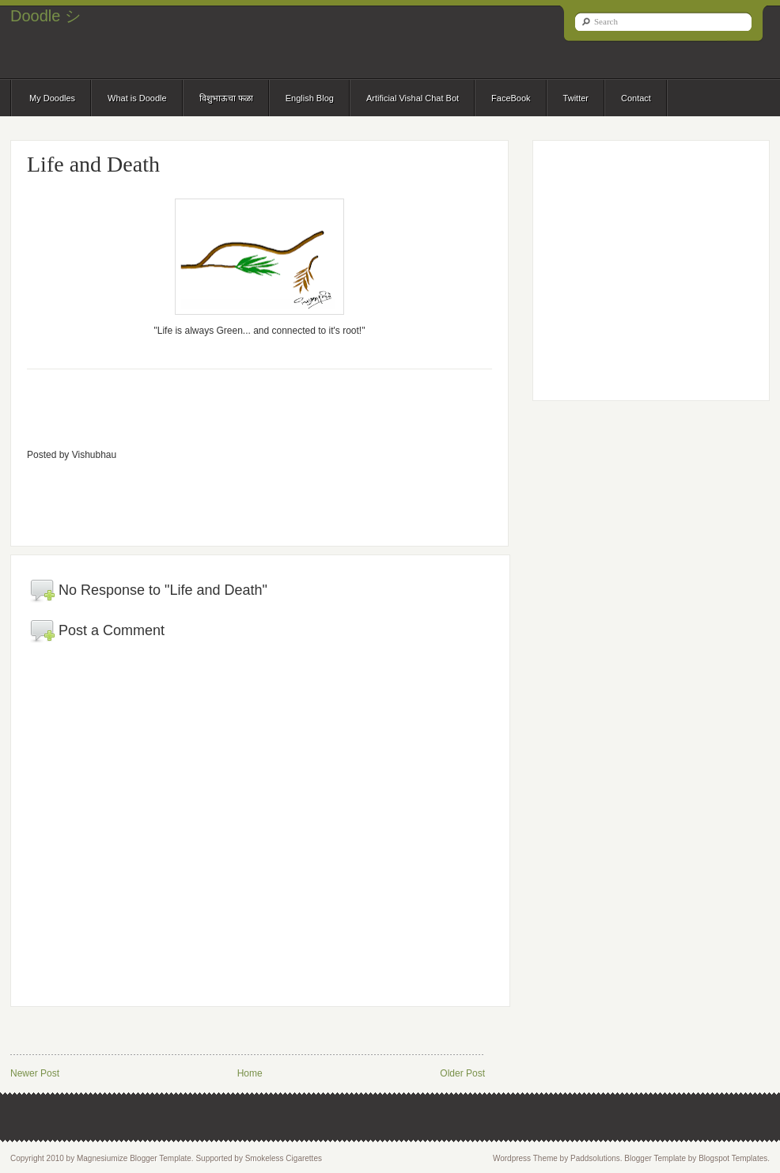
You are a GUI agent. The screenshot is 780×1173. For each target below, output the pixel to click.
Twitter (576, 98)
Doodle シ (45, 16)
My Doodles (52, 98)
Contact (636, 98)
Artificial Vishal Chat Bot (412, 98)
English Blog (310, 98)
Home (250, 1073)
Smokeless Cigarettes (283, 1158)
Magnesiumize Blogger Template (134, 1158)
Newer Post (34, 1073)
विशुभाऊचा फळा (226, 98)
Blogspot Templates (733, 1158)
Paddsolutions (595, 1158)
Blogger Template (654, 1158)
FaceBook (511, 98)
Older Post (462, 1073)
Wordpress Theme (525, 1158)
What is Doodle (137, 98)
